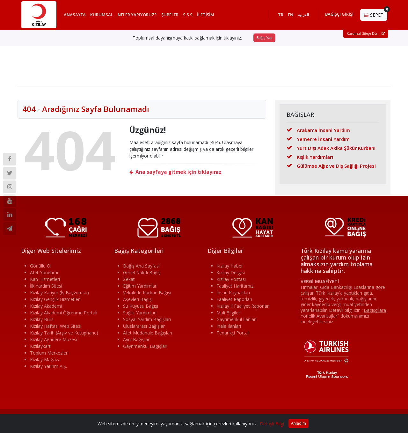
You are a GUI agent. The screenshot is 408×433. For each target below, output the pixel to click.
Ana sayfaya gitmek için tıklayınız (175, 174)
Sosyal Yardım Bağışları (147, 321)
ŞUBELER (172, 15)
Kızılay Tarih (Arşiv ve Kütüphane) (64, 334)
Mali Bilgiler (228, 314)
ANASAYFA (77, 15)
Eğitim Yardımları (140, 287)
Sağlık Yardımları (140, 314)
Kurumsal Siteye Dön (366, 35)
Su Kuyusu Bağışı (140, 308)
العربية (303, 15)
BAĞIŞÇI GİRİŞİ (339, 15)
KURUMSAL (103, 15)
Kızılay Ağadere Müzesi (53, 341)
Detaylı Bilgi (272, 424)
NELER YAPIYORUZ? (139, 15)
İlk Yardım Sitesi (46, 287)
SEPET (375, 14)
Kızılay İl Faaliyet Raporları (243, 308)
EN (290, 15)
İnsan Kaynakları (233, 294)
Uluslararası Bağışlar (144, 328)
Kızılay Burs (42, 321)
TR (280, 15)
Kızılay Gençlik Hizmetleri (55, 301)
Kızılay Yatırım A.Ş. (48, 368)
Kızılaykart (40, 348)
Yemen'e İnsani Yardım (318, 140)
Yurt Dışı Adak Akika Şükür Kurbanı (331, 149)
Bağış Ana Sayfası (141, 267)
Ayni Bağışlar (136, 341)
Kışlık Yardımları (310, 158)
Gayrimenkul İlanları (236, 321)
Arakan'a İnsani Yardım (318, 131)
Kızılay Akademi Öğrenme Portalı (63, 314)
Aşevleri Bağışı (138, 301)
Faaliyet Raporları (234, 301)
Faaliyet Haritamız (234, 287)
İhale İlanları (228, 328)
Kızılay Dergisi (230, 274)
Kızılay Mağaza (45, 361)
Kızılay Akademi (46, 308)
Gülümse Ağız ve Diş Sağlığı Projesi (331, 167)
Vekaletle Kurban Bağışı (147, 294)
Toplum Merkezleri (49, 354)
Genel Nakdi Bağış (142, 274)
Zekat (129, 281)
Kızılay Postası (231, 281)
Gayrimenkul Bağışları (145, 348)
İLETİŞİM (207, 15)
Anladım (298, 423)
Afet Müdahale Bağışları (147, 334)
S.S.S (190, 15)
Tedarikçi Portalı (233, 334)
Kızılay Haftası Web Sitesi (55, 328)
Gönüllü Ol (40, 267)
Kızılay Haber (229, 267)
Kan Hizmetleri (45, 281)
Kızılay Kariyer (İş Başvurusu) (59, 294)
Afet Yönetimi (44, 274)
